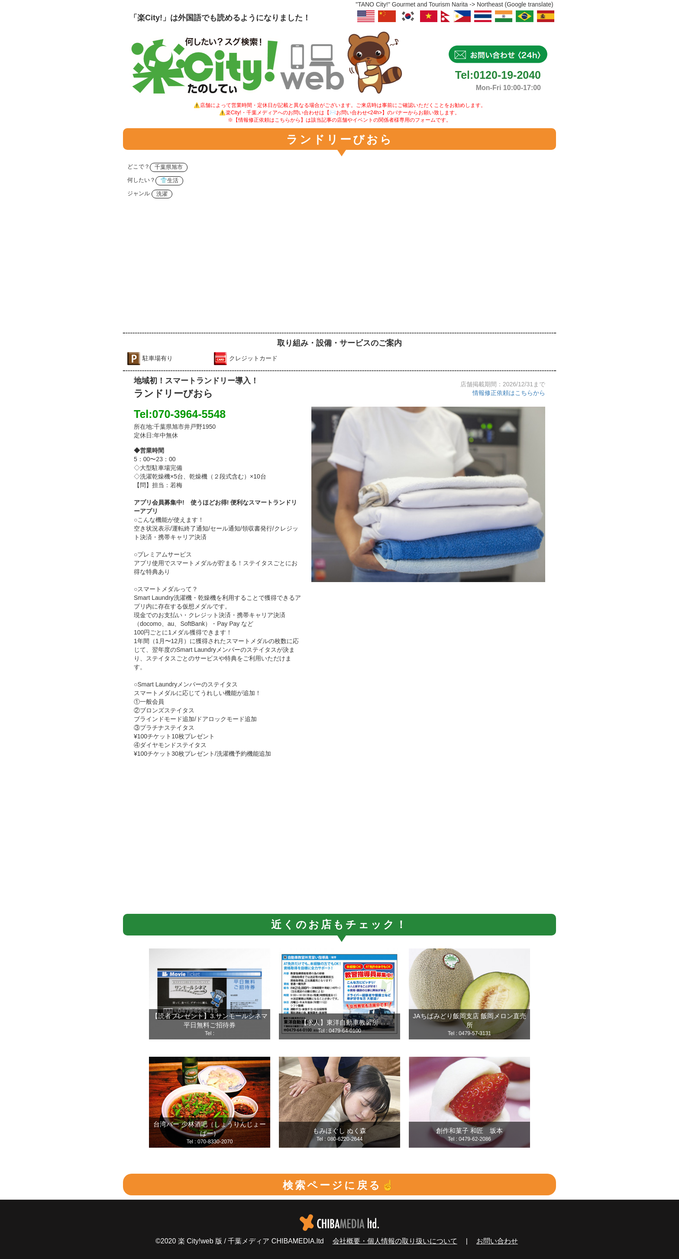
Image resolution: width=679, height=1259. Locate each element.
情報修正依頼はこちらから (508, 392)
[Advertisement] (339, 267)
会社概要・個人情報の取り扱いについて (395, 1241)
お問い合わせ (497, 1241)
